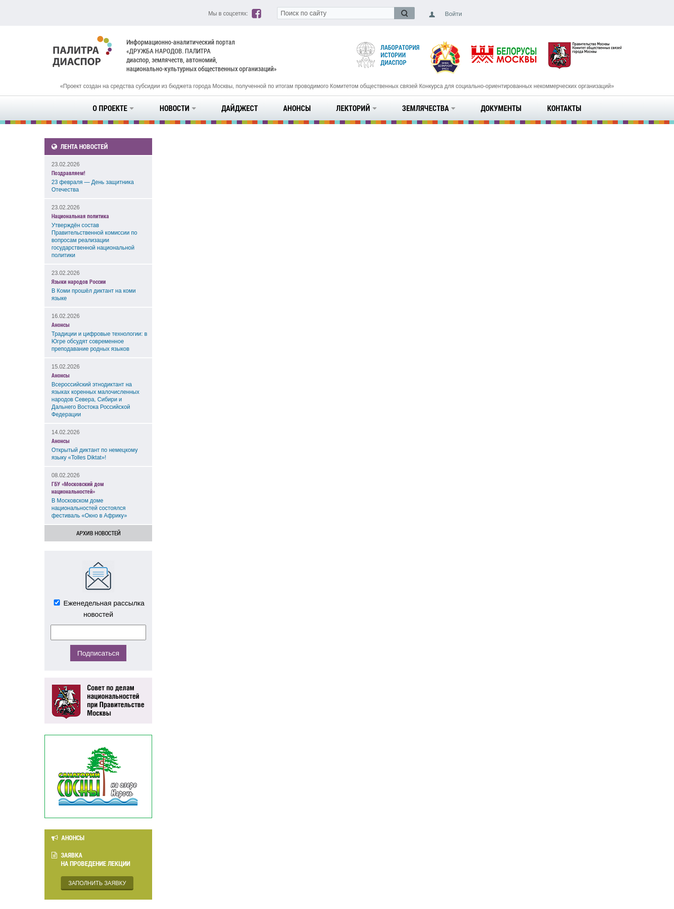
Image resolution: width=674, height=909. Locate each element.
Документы (501, 108)
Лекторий (356, 108)
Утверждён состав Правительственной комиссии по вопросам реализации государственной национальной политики (94, 240)
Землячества (428, 108)
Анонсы (297, 108)
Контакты (564, 108)
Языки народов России (78, 281)
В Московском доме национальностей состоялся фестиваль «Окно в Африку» (89, 508)
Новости (178, 108)
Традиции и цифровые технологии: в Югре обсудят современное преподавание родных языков (99, 341)
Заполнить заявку (97, 883)
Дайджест (239, 108)
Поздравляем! (68, 173)
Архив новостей (98, 533)
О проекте (113, 108)
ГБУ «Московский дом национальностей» (77, 487)
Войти (453, 13)
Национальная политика (80, 216)
